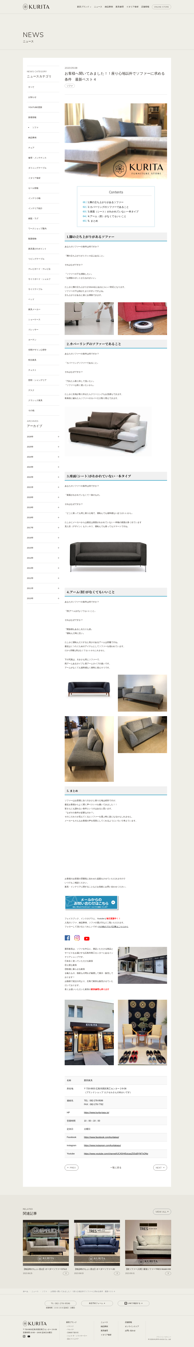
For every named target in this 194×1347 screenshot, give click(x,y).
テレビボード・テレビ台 (39, 269)
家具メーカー (34, 309)
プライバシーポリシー (163, 1337)
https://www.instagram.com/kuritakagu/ (102, 1145)
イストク (70, 1326)
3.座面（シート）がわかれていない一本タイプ (113, 211)
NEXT (159, 1167)
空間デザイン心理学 (37, 350)
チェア (31, 147)
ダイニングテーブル (37, 168)
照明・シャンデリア (37, 380)
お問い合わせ (130, 1330)
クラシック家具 (35, 400)
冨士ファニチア (73, 1339)
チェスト (32, 370)
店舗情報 (128, 1322)
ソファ (35, 127)
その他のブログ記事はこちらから (113, 926)
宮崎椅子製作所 (73, 1333)
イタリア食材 (34, 178)
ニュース (104, 1322)
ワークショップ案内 (37, 228)
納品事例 (32, 137)
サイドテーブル (35, 289)
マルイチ (70, 1329)
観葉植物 (32, 238)
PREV (73, 1167)
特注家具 (32, 360)
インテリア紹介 (35, 208)
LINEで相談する (133, 1303)
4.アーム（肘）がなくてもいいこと (107, 216)
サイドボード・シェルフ (39, 279)
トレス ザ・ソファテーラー (77, 1336)
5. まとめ (93, 221)
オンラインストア (132, 1326)
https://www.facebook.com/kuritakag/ (101, 1137)
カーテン (32, 340)
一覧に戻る (116, 1167)
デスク (31, 390)
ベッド (31, 299)
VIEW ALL (162, 1211)
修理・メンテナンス (37, 158)
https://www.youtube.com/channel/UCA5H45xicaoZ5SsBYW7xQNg (116, 1154)
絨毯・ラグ (33, 218)
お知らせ (32, 97)
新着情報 (32, 117)
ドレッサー (33, 329)
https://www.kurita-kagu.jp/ (96, 1112)
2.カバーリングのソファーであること (108, 207)
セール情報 (33, 188)
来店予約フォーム (97, 1303)
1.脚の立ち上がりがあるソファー (106, 202)
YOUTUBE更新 (35, 107)
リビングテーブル (36, 259)
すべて (31, 87)
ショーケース (34, 319)
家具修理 (104, 1330)
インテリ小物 (34, 198)
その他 (31, 410)
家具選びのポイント (37, 249)
